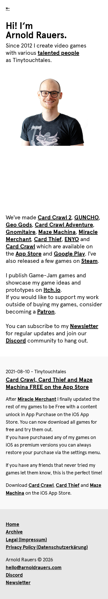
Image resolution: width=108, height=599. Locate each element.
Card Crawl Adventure (64, 225)
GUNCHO (86, 218)
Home (12, 524)
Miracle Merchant (37, 399)
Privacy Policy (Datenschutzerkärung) (47, 547)
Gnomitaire (20, 232)
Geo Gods (19, 225)
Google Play (69, 254)
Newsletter (84, 326)
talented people (58, 53)
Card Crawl (20, 247)
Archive (14, 532)
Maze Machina (57, 232)
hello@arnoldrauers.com (34, 567)
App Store (28, 254)
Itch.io (51, 290)
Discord (16, 341)
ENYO (72, 239)
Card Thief (48, 239)
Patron (46, 312)
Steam (89, 261)
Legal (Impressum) (26, 540)
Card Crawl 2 (54, 218)
